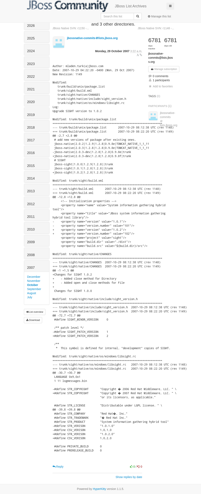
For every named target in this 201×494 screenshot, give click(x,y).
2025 (31, 38)
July (29, 297)
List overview (34, 312)
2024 (31, 51)
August (31, 293)
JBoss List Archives (87, 6)
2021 (31, 89)
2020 (31, 102)
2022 (31, 77)
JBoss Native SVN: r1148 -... (156, 28)
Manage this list (159, 16)
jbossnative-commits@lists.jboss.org (160, 57)
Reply (58, 466)
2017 (31, 140)
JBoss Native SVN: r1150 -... (71, 28)
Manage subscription (163, 69)
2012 (31, 204)
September (34, 289)
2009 (31, 242)
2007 (31, 268)
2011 (31, 217)
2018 (31, 127)
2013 (31, 191)
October (32, 285)
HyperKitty (99, 489)
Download (33, 320)
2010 (31, 229)
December (33, 276)
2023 (31, 64)
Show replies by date (129, 477)
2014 (31, 178)
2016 (31, 153)
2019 (31, 115)
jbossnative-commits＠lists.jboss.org (92, 38)
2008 (31, 255)
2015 (31, 166)
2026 (31, 26)
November (33, 280)
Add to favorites (160, 86)
